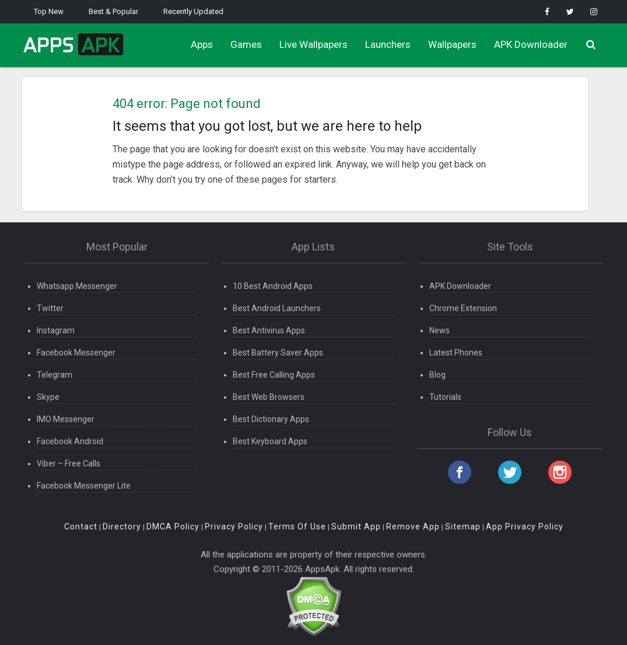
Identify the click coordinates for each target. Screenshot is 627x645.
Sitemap (463, 526)
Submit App (356, 526)
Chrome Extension (463, 308)
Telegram (54, 375)
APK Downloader (531, 44)
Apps (202, 44)
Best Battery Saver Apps (278, 352)
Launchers (388, 44)
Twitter (50, 308)
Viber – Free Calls (68, 463)
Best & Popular (113, 11)
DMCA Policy (172, 526)
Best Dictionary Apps (271, 419)
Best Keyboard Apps (270, 441)
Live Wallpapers (313, 44)
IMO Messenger (65, 419)
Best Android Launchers (277, 308)
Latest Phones (455, 352)
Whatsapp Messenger (77, 286)
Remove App (413, 526)
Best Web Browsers (268, 397)
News (439, 330)
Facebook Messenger (76, 352)
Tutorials (445, 397)
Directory (122, 526)
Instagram (56, 330)
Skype (48, 397)
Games (246, 44)
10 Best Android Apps (273, 286)
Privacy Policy (234, 526)
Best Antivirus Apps (269, 330)
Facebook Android (70, 441)
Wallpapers (452, 44)
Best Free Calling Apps (274, 375)
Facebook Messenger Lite (84, 486)
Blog (437, 375)
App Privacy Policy (524, 526)
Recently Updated (193, 11)
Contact (80, 526)
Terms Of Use (297, 526)
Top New (49, 11)
